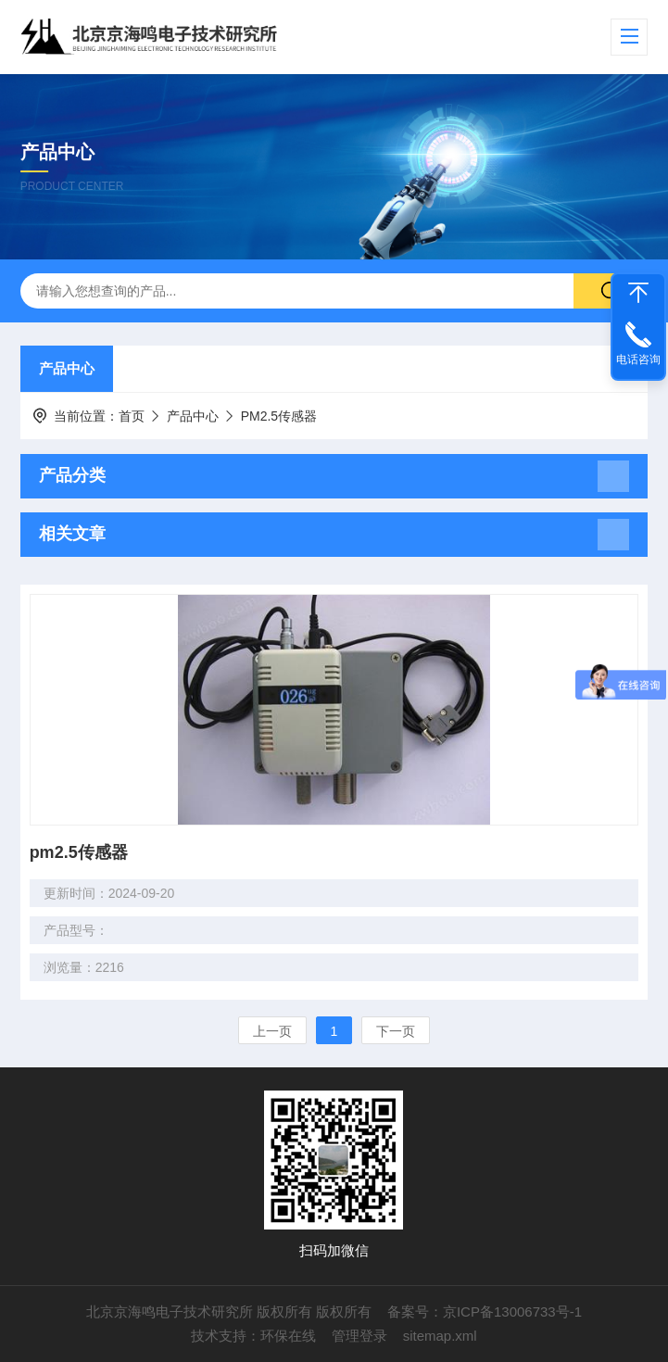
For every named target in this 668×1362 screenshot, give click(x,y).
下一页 (395, 1031)
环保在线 (288, 1335)
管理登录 (359, 1335)
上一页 (272, 1031)
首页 (132, 416)
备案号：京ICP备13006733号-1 (484, 1311)
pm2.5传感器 (79, 852)
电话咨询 (638, 359)
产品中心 (67, 368)
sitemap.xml (440, 1335)
